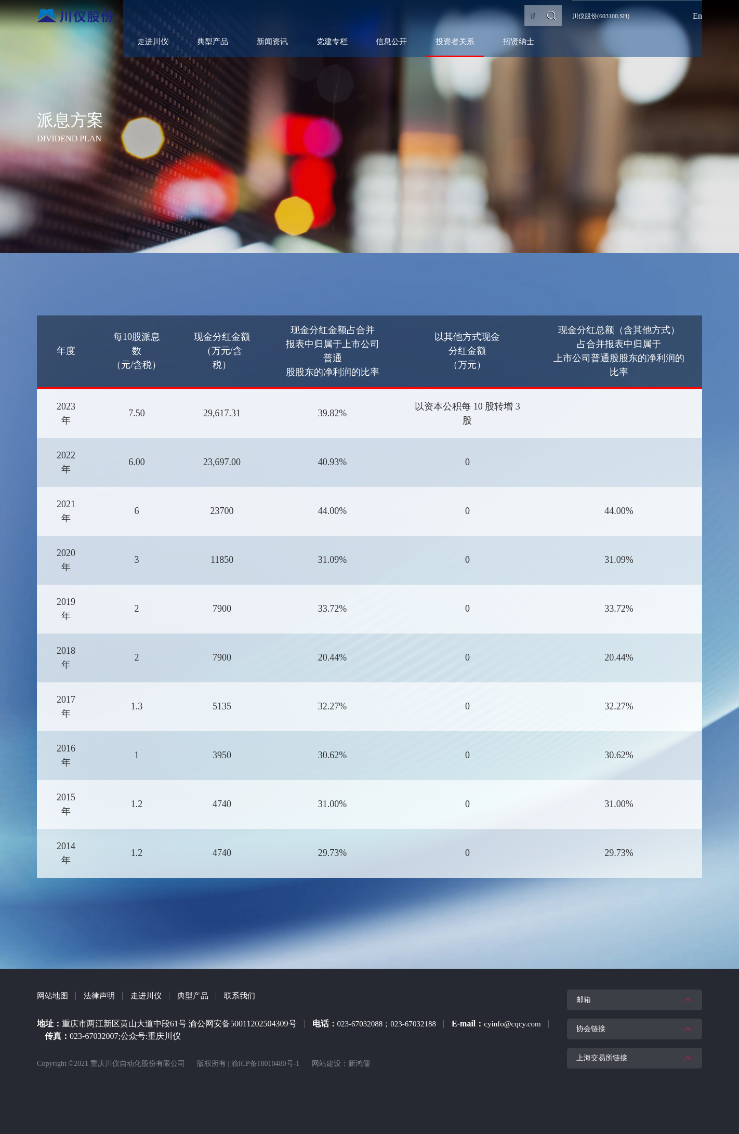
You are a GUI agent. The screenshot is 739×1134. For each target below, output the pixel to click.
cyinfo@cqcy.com (107, 1036)
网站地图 (53, 995)
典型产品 (200, 995)
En (697, 15)
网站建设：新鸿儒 (341, 1063)
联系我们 (249, 995)
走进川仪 (151, 995)
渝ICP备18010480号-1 (265, 1063)
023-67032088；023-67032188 (390, 1023)
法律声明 (102, 995)
